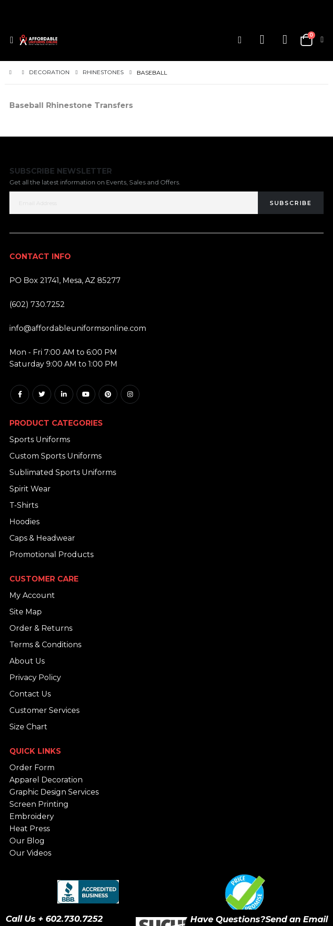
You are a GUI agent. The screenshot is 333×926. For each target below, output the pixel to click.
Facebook (19, 394)
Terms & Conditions (45, 644)
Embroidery (31, 816)
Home (12, 72)
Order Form (31, 767)
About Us (27, 661)
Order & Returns (40, 628)
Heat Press (29, 828)
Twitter (41, 394)
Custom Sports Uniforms (55, 456)
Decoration (49, 72)
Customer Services (44, 710)
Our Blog (27, 840)
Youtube (86, 394)
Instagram (130, 394)
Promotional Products (51, 554)
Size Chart (28, 726)
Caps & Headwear (42, 538)
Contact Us (30, 693)
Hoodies (24, 521)
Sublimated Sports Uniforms (62, 472)
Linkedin (63, 394)
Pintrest (108, 394)
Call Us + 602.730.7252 (54, 919)
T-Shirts (23, 505)
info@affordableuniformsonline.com (77, 328)
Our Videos (30, 853)
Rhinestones (103, 72)
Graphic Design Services (54, 792)
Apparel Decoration (46, 779)
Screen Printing (39, 804)
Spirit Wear (30, 488)
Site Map (25, 611)
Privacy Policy (35, 677)
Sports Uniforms (39, 439)
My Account (32, 595)
